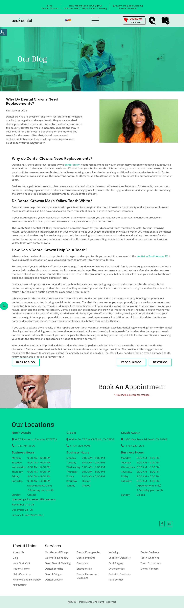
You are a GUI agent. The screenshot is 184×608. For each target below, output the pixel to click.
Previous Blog (131, 362)
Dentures (82, 563)
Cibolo (71, 433)
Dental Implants (86, 557)
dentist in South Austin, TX (152, 256)
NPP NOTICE (20, 585)
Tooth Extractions (150, 563)
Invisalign (114, 552)
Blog (15, 557)
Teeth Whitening (149, 557)
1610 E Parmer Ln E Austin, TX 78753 (34, 439)
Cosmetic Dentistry (56, 557)
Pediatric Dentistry (120, 574)
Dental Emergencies (88, 552)
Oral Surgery (116, 563)
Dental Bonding (54, 568)
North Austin (21, 433)
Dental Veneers (149, 568)
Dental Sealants (149, 552)
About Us (18, 552)
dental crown (73, 164)
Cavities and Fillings (56, 552)
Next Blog (160, 362)
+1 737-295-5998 (78, 445)
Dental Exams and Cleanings (87, 576)
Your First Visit (21, 563)
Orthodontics (117, 568)
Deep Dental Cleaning (58, 563)
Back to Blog (25, 362)
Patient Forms (21, 568)
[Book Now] (165, 20)
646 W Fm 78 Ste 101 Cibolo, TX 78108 (90, 439)
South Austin (130, 433)
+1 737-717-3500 (23, 445)
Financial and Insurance (27, 579)
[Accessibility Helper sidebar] (3, 32)
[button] (162, 523)
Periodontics (116, 579)
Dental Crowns (54, 579)
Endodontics (84, 568)
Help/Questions (22, 574)
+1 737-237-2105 (132, 445)
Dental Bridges (53, 574)
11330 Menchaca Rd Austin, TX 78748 (144, 439)
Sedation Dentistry (120, 557)
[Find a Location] (152, 20)
